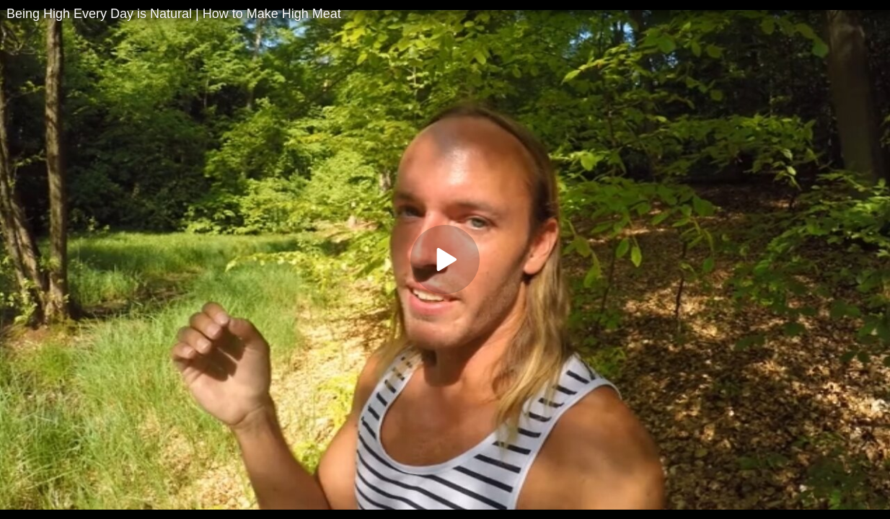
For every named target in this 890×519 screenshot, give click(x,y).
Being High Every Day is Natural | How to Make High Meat (173, 13)
